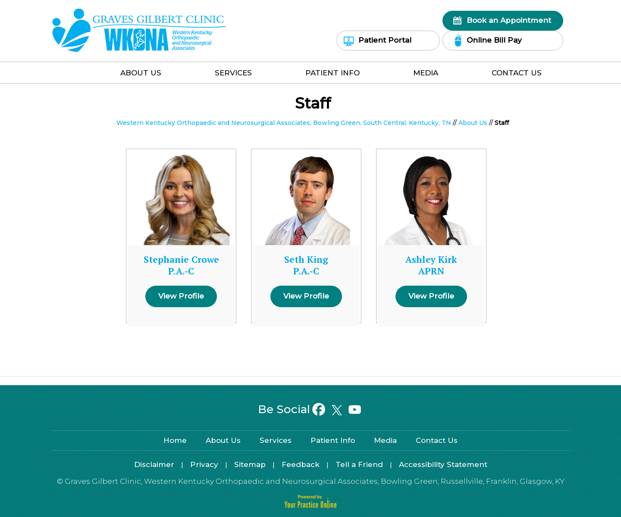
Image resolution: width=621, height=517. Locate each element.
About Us (140, 73)
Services (233, 73)
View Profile (181, 296)
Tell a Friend (359, 464)
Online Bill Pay (494, 40)
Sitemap (250, 464)
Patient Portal (384, 40)
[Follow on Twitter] (336, 409)
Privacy (204, 464)
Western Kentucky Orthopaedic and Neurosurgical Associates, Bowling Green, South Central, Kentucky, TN (283, 123)
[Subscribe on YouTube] (354, 409)
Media (425, 73)
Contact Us (517, 73)
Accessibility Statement (443, 464)
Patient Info (332, 73)
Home (80, 74)
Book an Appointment (509, 20)
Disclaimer (154, 464)
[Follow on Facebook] (318, 409)
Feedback (301, 464)
